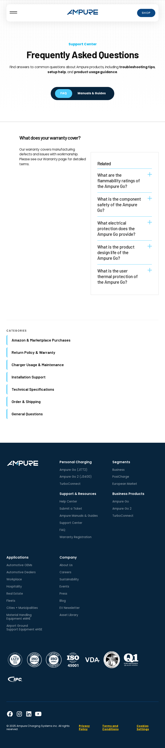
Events (64, 586)
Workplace (14, 579)
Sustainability (69, 579)
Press (63, 594)
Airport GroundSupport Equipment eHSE (24, 627)
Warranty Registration (76, 537)
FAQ (62, 530)
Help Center (68, 501)
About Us (66, 565)
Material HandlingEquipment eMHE (19, 617)
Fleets (10, 601)
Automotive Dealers (21, 572)
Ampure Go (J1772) (73, 470)
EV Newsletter (70, 608)
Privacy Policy (84, 727)
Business (118, 470)
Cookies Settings (143, 727)
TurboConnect (70, 484)
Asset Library (69, 615)
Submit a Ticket (71, 509)
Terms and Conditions (110, 727)
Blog (63, 601)
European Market (124, 484)
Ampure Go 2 (121, 509)
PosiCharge (120, 477)
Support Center (83, 44)
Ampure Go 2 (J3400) (76, 477)
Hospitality (14, 586)
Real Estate (14, 594)
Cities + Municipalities (22, 608)
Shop (146, 13)
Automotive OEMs (19, 565)
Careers (65, 572)
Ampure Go (120, 501)
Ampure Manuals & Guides (79, 516)
